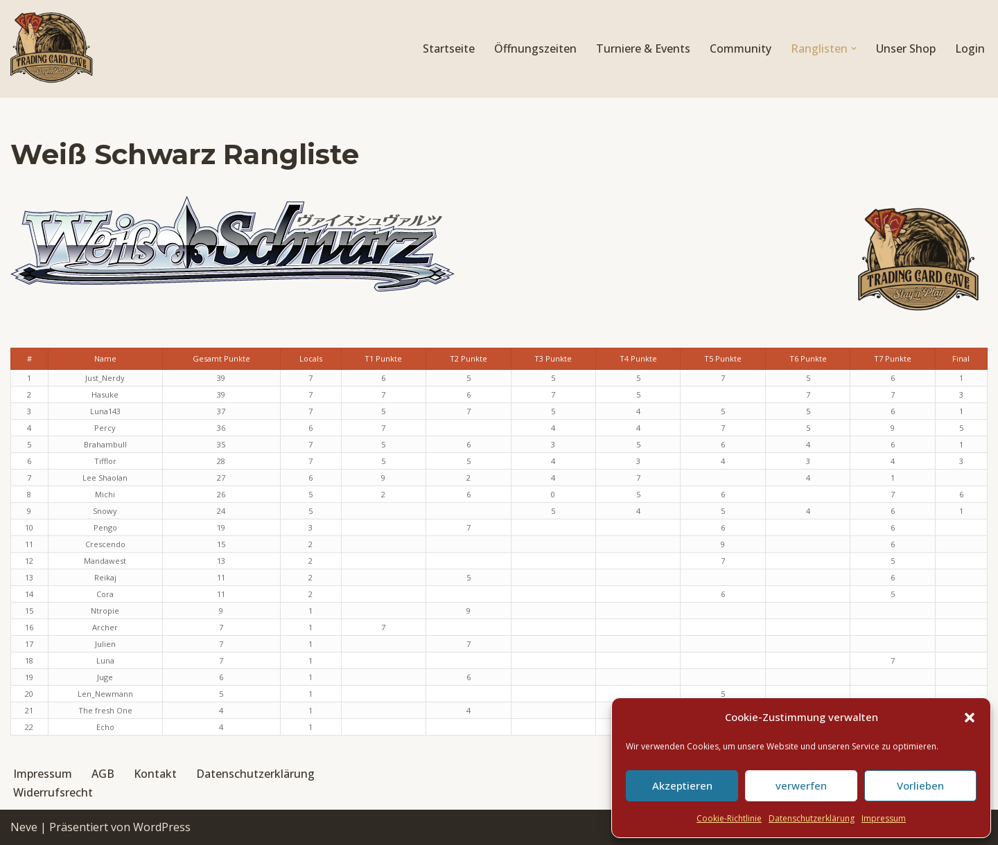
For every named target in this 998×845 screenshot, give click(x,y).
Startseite (449, 48)
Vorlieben (920, 785)
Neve (23, 827)
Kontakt (155, 773)
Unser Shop (906, 48)
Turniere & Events (643, 48)
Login (970, 48)
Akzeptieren (682, 785)
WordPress (162, 827)
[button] (970, 717)
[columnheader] (105, 359)
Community (740, 48)
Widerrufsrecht (53, 792)
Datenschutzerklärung (812, 818)
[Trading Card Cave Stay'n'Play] (52, 48)
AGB (102, 773)
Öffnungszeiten (535, 48)
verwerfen (801, 785)
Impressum (883, 818)
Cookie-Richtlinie (729, 818)
